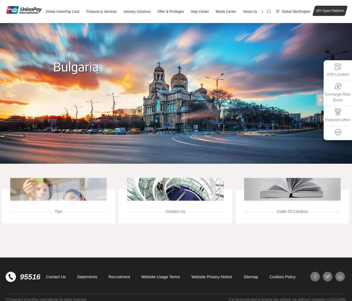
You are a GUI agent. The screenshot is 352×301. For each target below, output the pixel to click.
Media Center (226, 12)
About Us (250, 12)
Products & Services (101, 12)
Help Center (200, 12)
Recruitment (119, 277)
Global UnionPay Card (62, 12)
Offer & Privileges (171, 12)
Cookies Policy (282, 277)
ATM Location (337, 69)
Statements (87, 277)
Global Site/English (296, 12)
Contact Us (56, 277)
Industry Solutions (136, 12)
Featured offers (337, 115)
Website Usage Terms (160, 277)
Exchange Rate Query (338, 92)
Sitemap (251, 277)
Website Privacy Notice (211, 277)
